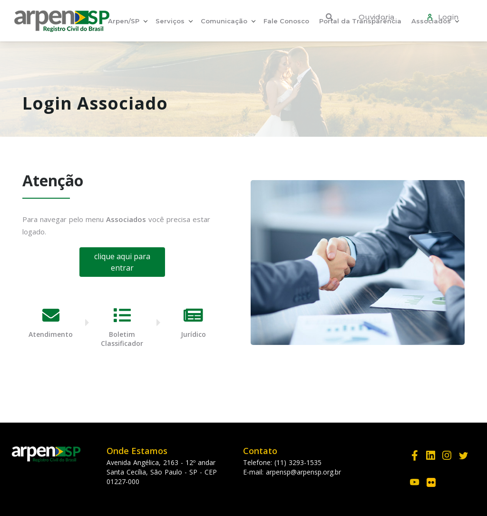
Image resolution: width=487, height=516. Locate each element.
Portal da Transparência (360, 21)
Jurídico (193, 334)
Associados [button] (431, 21)
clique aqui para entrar (122, 262)
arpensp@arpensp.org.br (303, 471)
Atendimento (51, 334)
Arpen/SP (123, 21)
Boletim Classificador (122, 339)
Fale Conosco (286, 21)
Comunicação (224, 21)
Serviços (170, 21)
